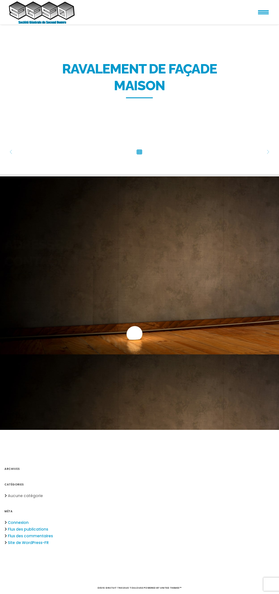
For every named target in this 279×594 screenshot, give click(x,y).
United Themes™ (170, 588)
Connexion (18, 522)
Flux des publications (28, 529)
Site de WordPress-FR (28, 542)
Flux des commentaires (30, 536)
